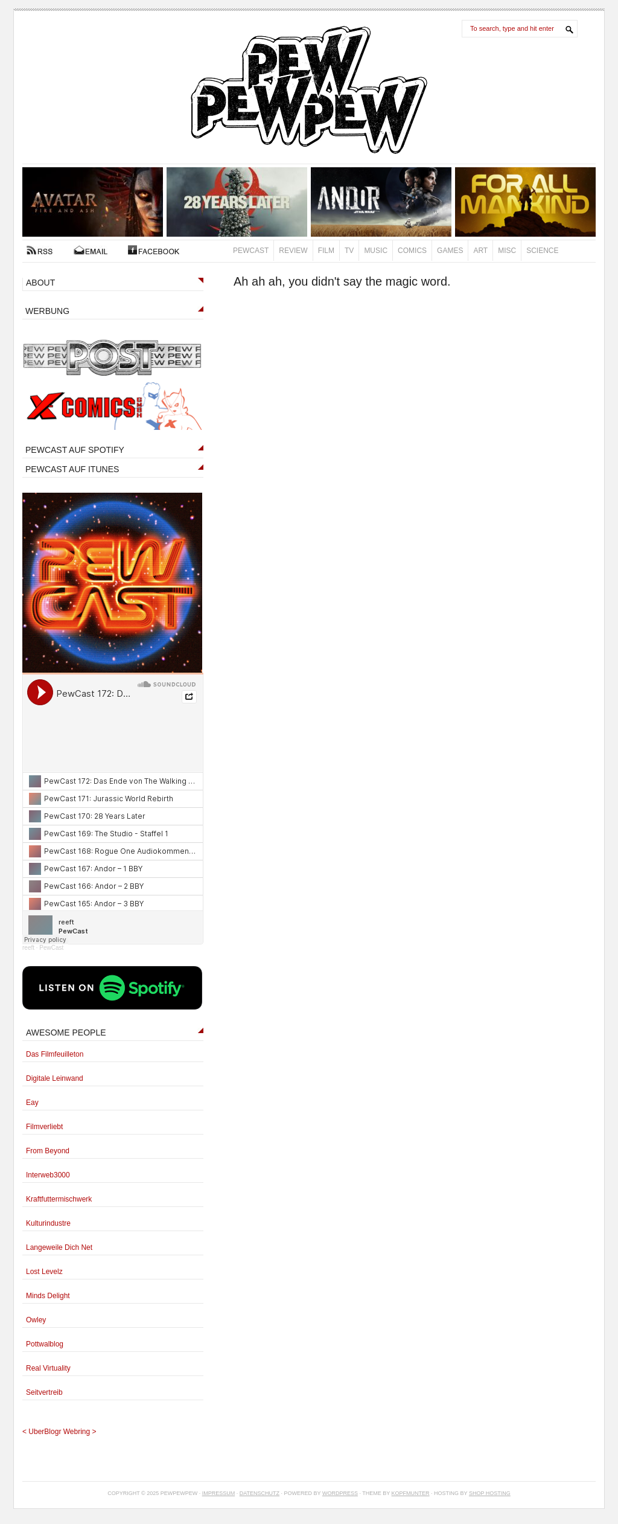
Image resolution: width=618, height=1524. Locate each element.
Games (450, 250)
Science (542, 250)
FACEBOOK (153, 250)
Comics (412, 250)
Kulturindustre (48, 1223)
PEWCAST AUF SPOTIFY (74, 450)
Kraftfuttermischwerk (59, 1199)
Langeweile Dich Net (59, 1247)
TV (349, 250)
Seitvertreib (44, 1392)
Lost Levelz (44, 1271)
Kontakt (90, 250)
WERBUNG (47, 311)
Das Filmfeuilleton (54, 1054)
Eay (32, 1102)
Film (326, 250)
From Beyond (47, 1151)
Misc (507, 250)
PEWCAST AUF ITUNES (72, 469)
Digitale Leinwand (54, 1078)
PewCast (251, 250)
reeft (28, 947)
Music (375, 250)
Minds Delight (48, 1296)
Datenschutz (259, 1493)
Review (293, 250)
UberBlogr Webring (59, 1431)
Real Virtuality (48, 1368)
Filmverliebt (44, 1126)
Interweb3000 (48, 1175)
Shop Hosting (490, 1493)
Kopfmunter (411, 1493)
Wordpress (340, 1493)
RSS (40, 250)
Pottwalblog (44, 1344)
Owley (36, 1320)
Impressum (218, 1493)
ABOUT (40, 282)
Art (480, 250)
